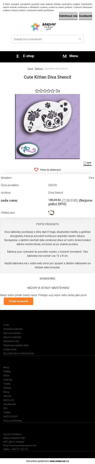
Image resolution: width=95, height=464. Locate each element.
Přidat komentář (18, 301)
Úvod (30, 68)
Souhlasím (85, 16)
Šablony (39, 68)
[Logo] (47, 26)
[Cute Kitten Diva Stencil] (47, 95)
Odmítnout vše (68, 16)
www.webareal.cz (59, 461)
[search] (80, 39)
